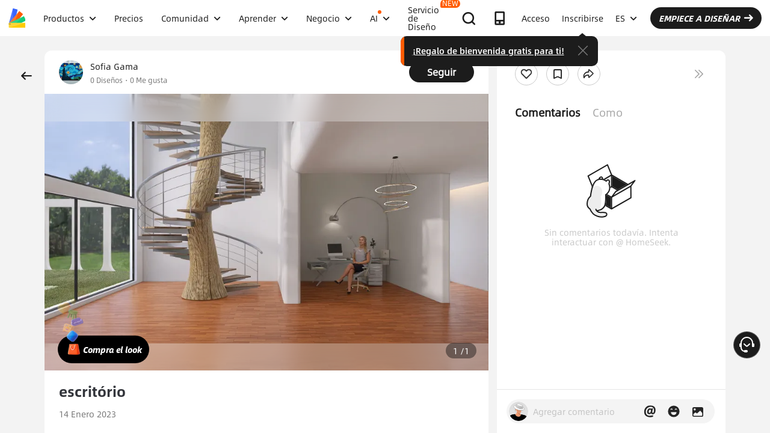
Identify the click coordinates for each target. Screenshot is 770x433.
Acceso (536, 18)
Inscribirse (582, 18)
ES (626, 18)
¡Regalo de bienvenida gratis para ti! (488, 51)
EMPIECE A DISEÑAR (706, 18)
